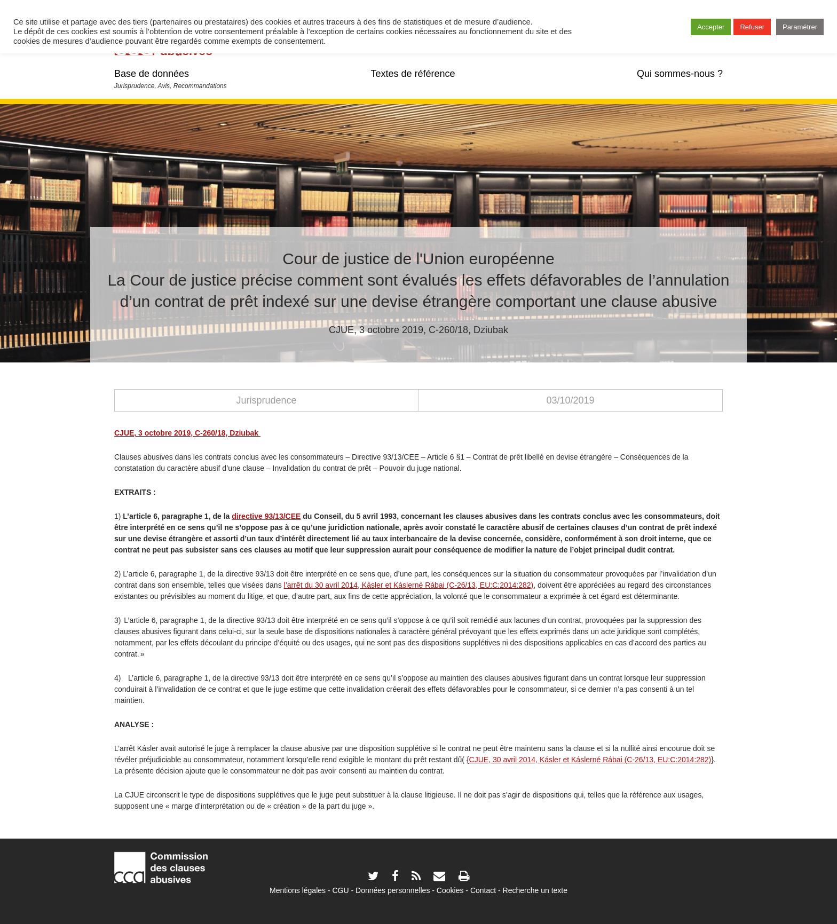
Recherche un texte (535, 890)
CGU (341, 890)
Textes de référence (412, 73)
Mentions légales (298, 890)
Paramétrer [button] (800, 27)
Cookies (450, 890)
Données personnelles (393, 890)
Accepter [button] (710, 27)
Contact (483, 890)
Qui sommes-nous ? (680, 73)
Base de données (151, 73)
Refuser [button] (752, 27)
